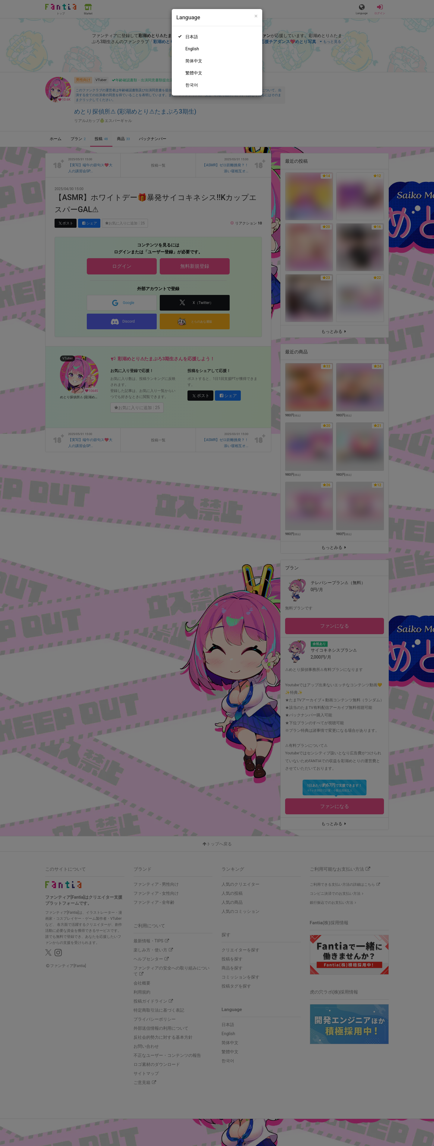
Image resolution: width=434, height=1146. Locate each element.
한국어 (191, 85)
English (192, 48)
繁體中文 (193, 72)
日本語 (191, 36)
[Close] (256, 16)
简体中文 (193, 60)
